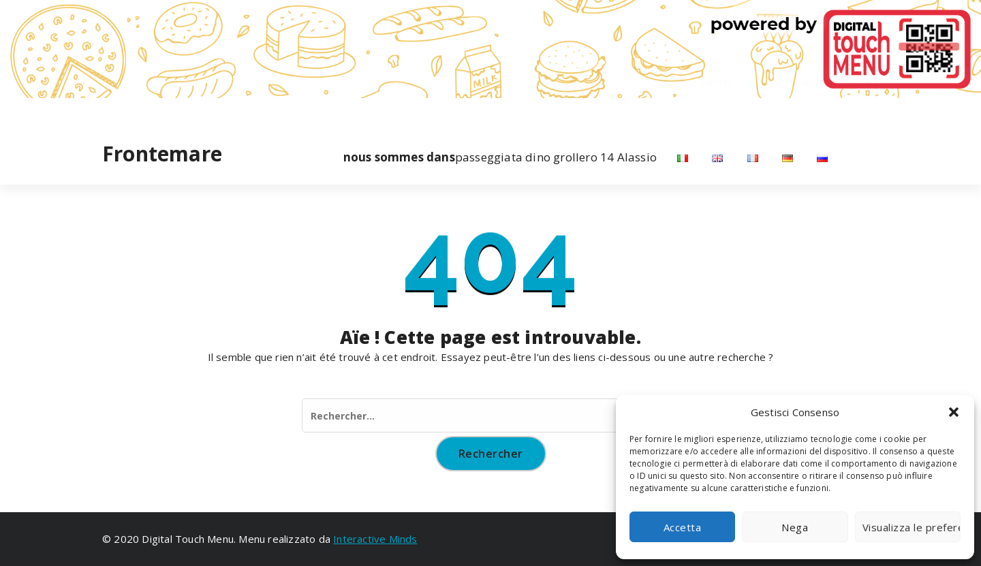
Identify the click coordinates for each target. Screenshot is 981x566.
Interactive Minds (375, 539)
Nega (794, 527)
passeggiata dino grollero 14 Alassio (500, 157)
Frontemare (162, 154)
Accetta (683, 527)
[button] (954, 412)
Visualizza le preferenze (911, 527)
